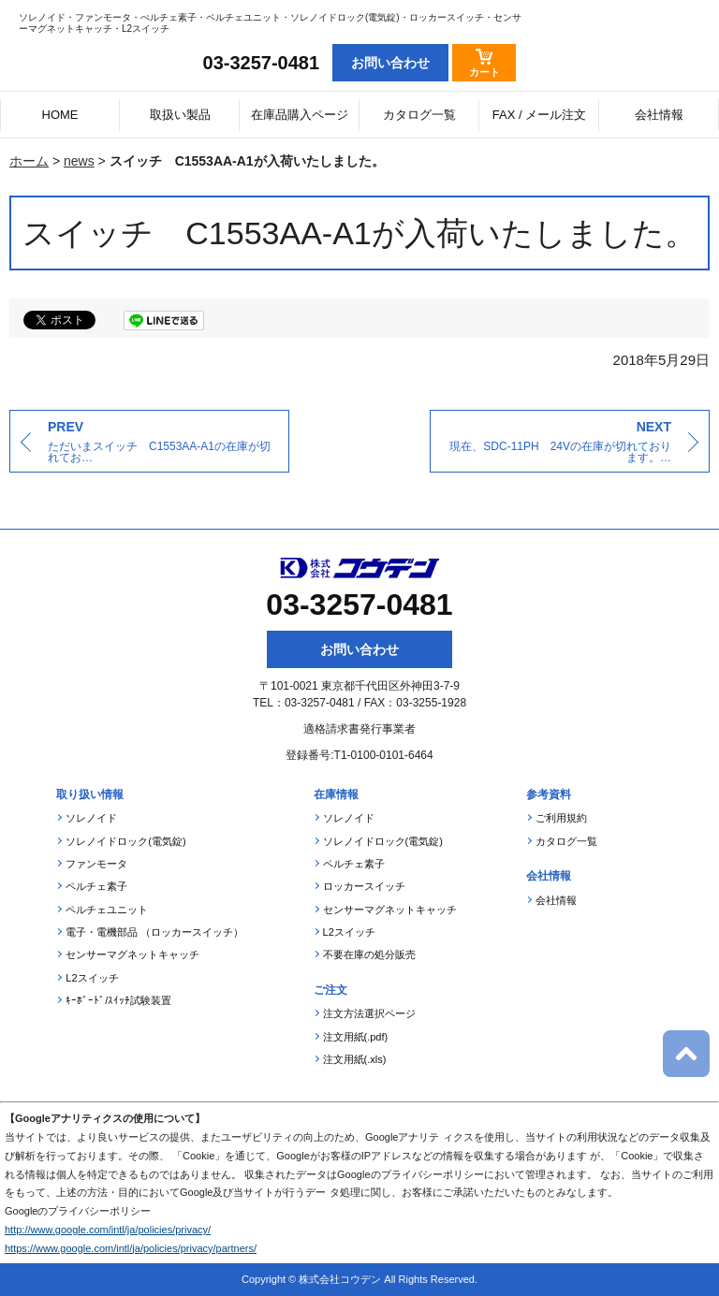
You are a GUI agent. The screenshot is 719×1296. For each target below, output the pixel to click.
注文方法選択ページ (369, 1013)
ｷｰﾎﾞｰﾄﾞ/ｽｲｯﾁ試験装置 (118, 1000)
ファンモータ (96, 863)
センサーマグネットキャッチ (132, 954)
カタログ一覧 (419, 115)
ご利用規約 (561, 817)
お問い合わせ (359, 649)
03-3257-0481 (261, 62)
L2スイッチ (92, 977)
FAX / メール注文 (539, 115)
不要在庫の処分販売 (369, 954)
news (79, 160)
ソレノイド (91, 817)
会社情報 (659, 115)
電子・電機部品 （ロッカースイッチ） (154, 932)
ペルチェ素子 (96, 886)
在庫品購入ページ (299, 115)
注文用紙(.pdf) (356, 1036)
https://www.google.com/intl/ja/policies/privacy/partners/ (131, 1248)
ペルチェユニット (107, 909)
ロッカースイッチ (364, 886)
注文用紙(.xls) (355, 1059)
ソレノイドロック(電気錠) (125, 841)
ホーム (29, 160)
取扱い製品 (180, 115)
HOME (60, 115)
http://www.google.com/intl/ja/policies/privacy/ (108, 1229)
